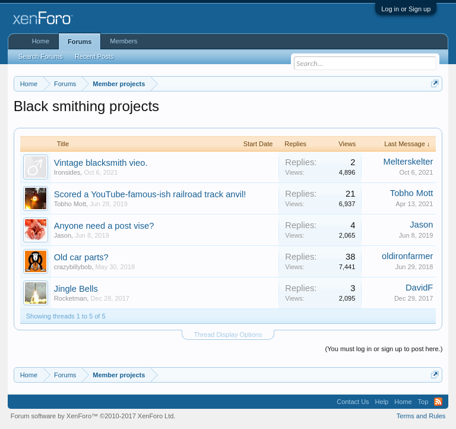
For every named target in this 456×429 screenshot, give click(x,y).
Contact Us (353, 401)
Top (423, 401)
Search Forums (40, 56)
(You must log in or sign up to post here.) (384, 348)
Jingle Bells (76, 289)
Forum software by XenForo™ (93, 415)
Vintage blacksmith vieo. (101, 163)
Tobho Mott (70, 203)
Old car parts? (81, 257)
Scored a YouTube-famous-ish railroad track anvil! (150, 194)
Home (40, 41)
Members (123, 41)
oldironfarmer (407, 256)
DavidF (419, 287)
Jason (62, 235)
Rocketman (70, 298)
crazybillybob (73, 266)
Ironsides (67, 172)
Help (382, 401)
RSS (438, 402)
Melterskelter (408, 161)
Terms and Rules (421, 415)
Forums (79, 41)
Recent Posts (94, 56)
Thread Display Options (228, 334)
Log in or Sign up (405, 8)
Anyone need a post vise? (104, 226)
